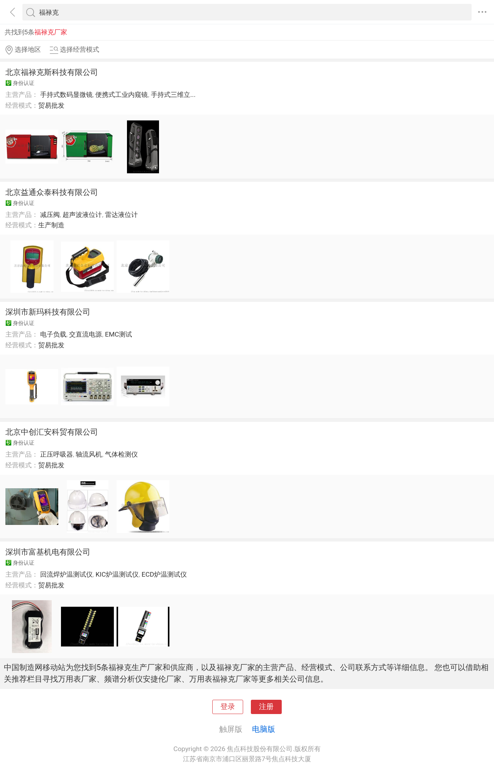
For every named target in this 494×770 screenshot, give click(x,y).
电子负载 (53, 334)
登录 (227, 706)
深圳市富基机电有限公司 (47, 552)
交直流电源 (85, 334)
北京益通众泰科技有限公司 (51, 192)
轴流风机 (89, 454)
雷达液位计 (121, 214)
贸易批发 (51, 105)
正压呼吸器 (56, 454)
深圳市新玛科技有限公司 (47, 311)
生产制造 (51, 225)
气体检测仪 (121, 454)
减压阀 (50, 214)
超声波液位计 (82, 214)
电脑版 (263, 729)
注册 (266, 706)
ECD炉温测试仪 (164, 574)
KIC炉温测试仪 (117, 574)
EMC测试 (118, 334)
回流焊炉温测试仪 (66, 574)
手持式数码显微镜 (66, 94)
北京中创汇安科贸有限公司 (51, 432)
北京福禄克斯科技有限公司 (51, 72)
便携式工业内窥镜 (121, 94)
